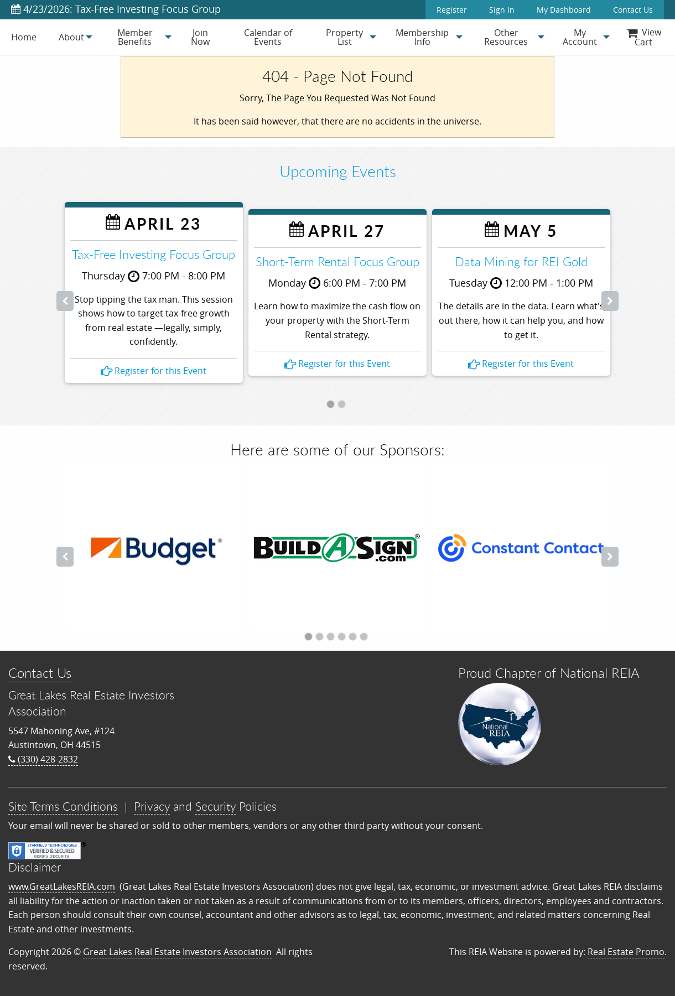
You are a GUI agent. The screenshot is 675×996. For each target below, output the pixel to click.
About (71, 37)
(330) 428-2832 (43, 759)
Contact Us (633, 9)
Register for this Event (153, 371)
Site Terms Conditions (63, 806)
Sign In (502, 9)
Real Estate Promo (626, 952)
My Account (580, 37)
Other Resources (506, 37)
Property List (344, 37)
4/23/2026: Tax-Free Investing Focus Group (116, 8)
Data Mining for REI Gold (521, 261)
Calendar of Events (268, 37)
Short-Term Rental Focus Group (337, 261)
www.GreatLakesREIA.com (61, 886)
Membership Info (422, 37)
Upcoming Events (337, 170)
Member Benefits (135, 37)
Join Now (200, 37)
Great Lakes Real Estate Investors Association (177, 952)
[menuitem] (24, 37)
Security (215, 806)
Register (452, 9)
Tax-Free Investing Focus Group (153, 254)
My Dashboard (564, 9)
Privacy (152, 806)
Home (24, 37)
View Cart (643, 37)
